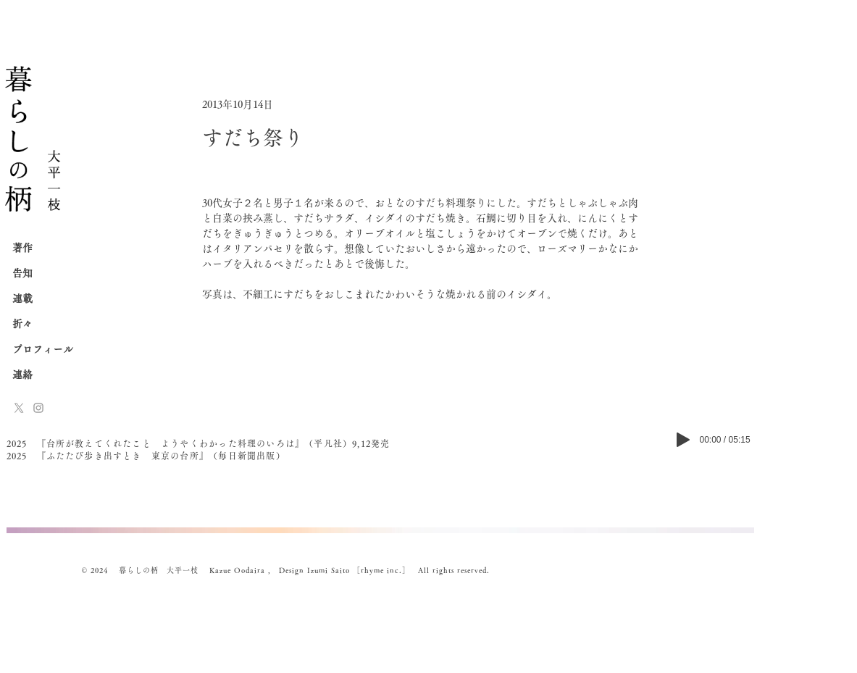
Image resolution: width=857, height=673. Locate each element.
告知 (22, 273)
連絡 (22, 374)
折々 (22, 324)
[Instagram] (38, 407)
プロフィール (42, 349)
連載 (22, 298)
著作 (22, 248)
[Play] (683, 439)
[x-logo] (18, 407)
